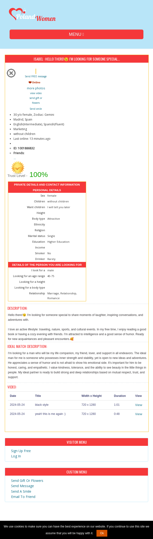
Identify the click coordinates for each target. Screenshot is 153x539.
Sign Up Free (21, 450)
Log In (16, 456)
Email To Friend (23, 496)
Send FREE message (36, 76)
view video (36, 93)
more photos (35, 88)
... (15, 158)
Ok (102, 533)
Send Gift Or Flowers (27, 480)
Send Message (22, 486)
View (138, 405)
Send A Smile (21, 491)
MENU (76, 34)
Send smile (36, 108)
